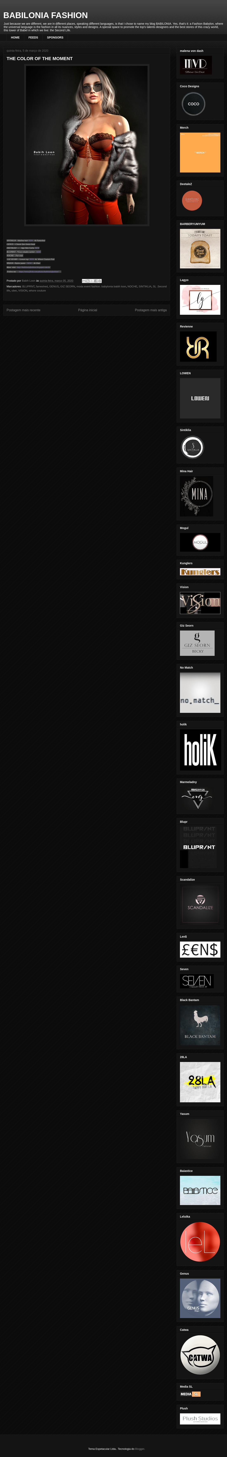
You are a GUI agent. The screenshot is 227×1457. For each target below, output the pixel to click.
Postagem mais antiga (151, 310)
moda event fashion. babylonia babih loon (101, 286)
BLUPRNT (28, 286)
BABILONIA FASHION (45, 15)
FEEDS (33, 37)
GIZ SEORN (67, 286)
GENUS (54, 286)
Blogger (139, 1448)
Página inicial (87, 310)
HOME (15, 37)
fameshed (42, 286)
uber (14, 290)
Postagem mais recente (23, 310)
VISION (22, 290)
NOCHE (132, 286)
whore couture (37, 290)
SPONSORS (55, 37)
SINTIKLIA (145, 286)
